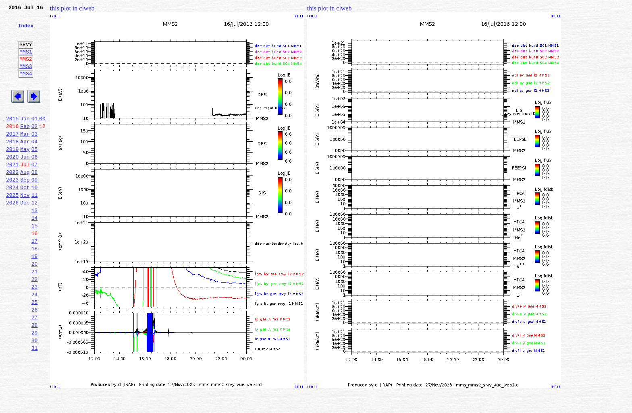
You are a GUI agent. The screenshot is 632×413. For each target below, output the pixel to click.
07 (34, 190)
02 (34, 146)
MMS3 (25, 78)
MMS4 (25, 86)
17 (34, 279)
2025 (12, 226)
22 (34, 323)
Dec (24, 235)
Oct (24, 217)
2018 (12, 164)
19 (34, 297)
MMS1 (25, 61)
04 (34, 164)
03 (34, 155)
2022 (12, 199)
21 (34, 314)
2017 (12, 155)
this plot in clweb (72, 8)
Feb (24, 146)
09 (34, 208)
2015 (12, 137)
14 (34, 252)
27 (34, 368)
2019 (12, 173)
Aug (24, 199)
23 (34, 332)
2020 (12, 182)
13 (34, 244)
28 (34, 376)
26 (34, 359)
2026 (12, 235)
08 (34, 199)
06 (34, 182)
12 (34, 235)
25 (34, 350)
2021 (12, 190)
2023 (12, 208)
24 (34, 341)
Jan (24, 137)
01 (34, 137)
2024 (12, 217)
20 (34, 306)
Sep (24, 208)
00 (42, 137)
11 (34, 226)
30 (34, 394)
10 (34, 217)
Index (25, 30)
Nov (24, 226)
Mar (24, 155)
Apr (24, 164)
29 (34, 385)
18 (34, 288)
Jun (24, 182)
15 (34, 261)
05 (34, 173)
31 (34, 403)
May (24, 173)
